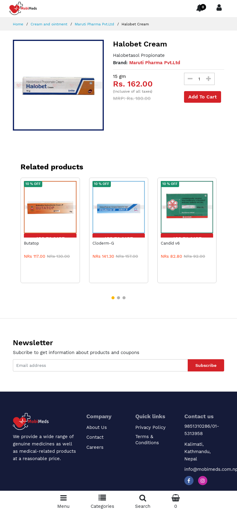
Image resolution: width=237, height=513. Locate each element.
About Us (96, 427)
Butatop (31, 243)
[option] (58, 85)
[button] (113, 297)
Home (18, 24)
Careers (94, 447)
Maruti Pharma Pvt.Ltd (93, 24)
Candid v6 (170, 243)
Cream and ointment (48, 24)
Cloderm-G (103, 243)
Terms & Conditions (147, 439)
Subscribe (205, 365)
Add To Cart (202, 97)
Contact (94, 437)
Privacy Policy (150, 427)
